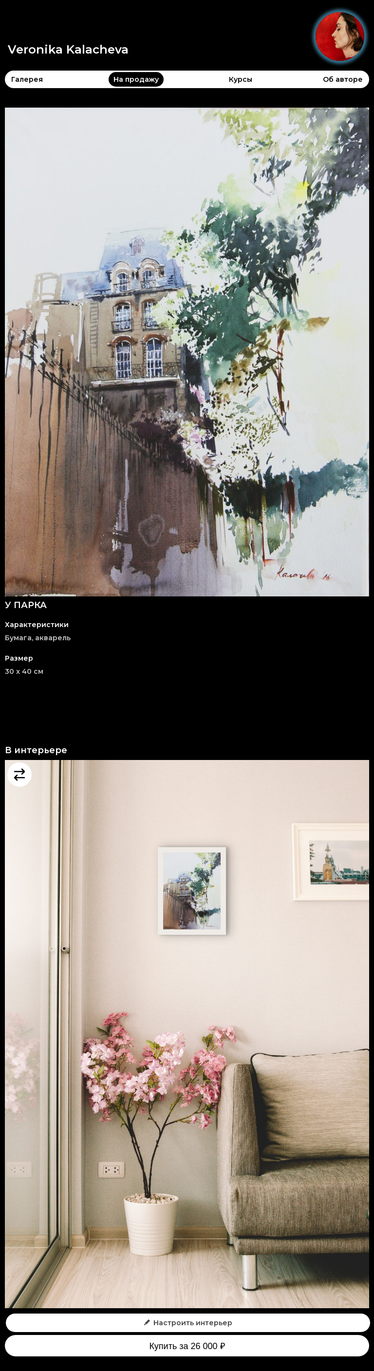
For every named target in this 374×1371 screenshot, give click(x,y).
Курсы (240, 79)
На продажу (136, 79)
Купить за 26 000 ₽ (186, 1346)
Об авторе (343, 79)
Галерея (27, 79)
